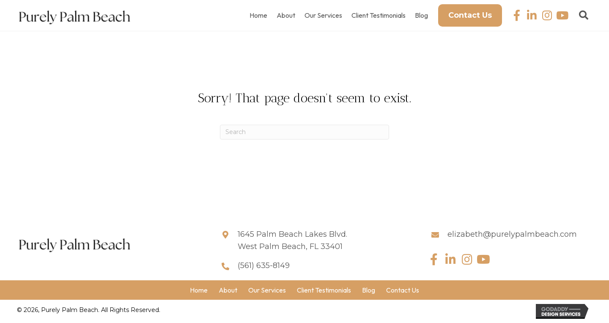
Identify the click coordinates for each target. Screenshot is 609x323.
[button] (516, 15)
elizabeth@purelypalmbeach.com (512, 234)
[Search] (304, 132)
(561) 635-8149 (264, 265)
